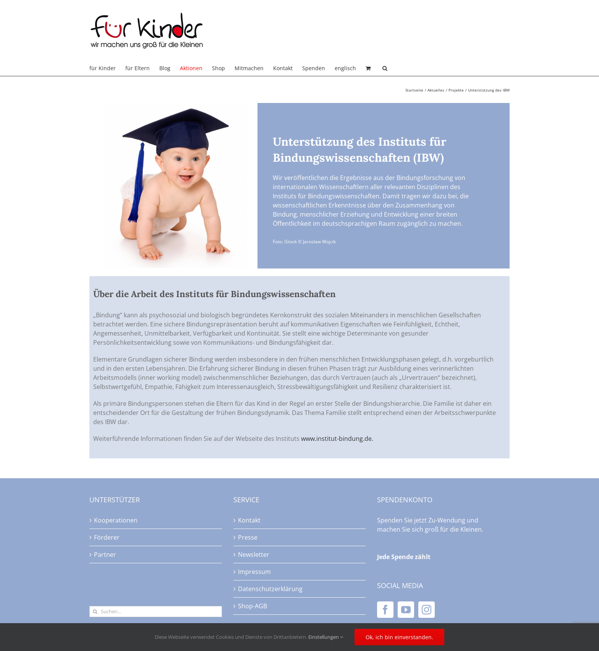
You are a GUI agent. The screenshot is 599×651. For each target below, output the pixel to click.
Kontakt (249, 520)
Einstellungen (325, 636)
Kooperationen (116, 520)
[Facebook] (385, 609)
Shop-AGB (252, 606)
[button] (384, 68)
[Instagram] (426, 609)
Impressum (254, 571)
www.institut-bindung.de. (337, 438)
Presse (247, 537)
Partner (105, 554)
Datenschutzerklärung (270, 589)
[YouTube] (406, 609)
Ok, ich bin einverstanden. (399, 637)
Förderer (107, 537)
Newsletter (253, 554)
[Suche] (94, 611)
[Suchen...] (155, 611)
